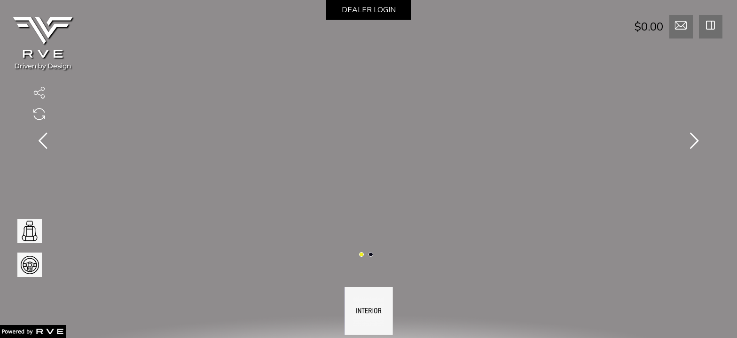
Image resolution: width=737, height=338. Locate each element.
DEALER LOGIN (369, 10)
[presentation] (42, 142)
